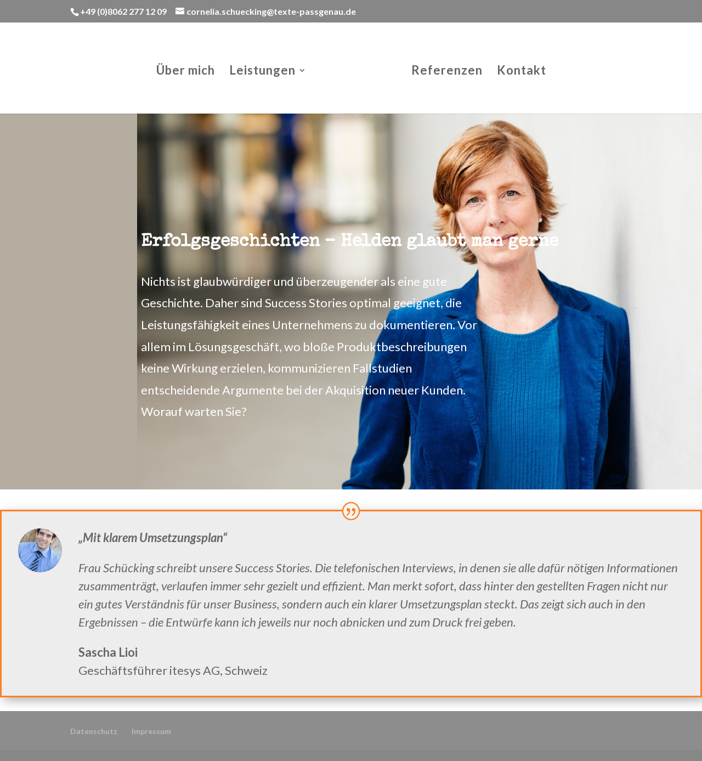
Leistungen (262, 71)
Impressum (151, 731)
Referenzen (447, 71)
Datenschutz (93, 731)
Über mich (185, 71)
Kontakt (521, 71)
